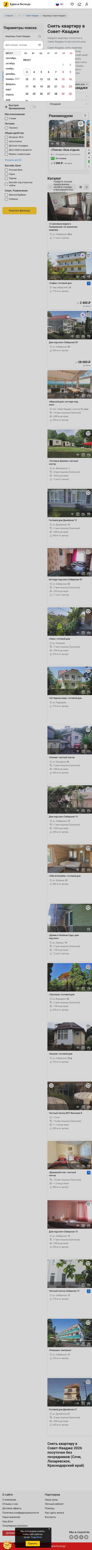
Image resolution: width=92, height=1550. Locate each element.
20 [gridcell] (48, 86)
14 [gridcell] (55, 79)
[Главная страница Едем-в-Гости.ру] (17, 4)
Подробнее (36, 1537)
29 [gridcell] (63, 93)
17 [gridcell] (26, 86)
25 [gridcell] (34, 93)
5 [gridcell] (41, 72)
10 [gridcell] (26, 79)
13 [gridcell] (48, 79)
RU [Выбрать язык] (59, 4)
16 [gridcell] (70, 79)
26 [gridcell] (41, 93)
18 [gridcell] (34, 86)
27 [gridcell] (48, 93)
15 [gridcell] (63, 79)
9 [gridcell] (70, 72)
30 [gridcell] (70, 93)
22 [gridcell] (63, 86)
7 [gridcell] (55, 72)
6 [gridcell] (48, 72)
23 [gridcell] (70, 86)
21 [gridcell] (55, 86)
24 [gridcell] (26, 93)
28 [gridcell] (55, 93)
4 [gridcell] (34, 72)
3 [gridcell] (26, 72)
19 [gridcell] (41, 86)
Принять (32, 1543)
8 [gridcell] (63, 72)
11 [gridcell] (34, 79)
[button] (72, 4)
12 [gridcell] (41, 79)
